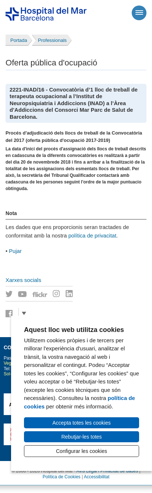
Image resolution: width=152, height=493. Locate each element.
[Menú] (139, 13)
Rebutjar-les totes (81, 437)
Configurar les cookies (81, 451)
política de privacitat (92, 236)
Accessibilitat (96, 476)
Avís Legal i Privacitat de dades (107, 471)
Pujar (15, 251)
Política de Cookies (61, 476)
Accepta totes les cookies (81, 423)
